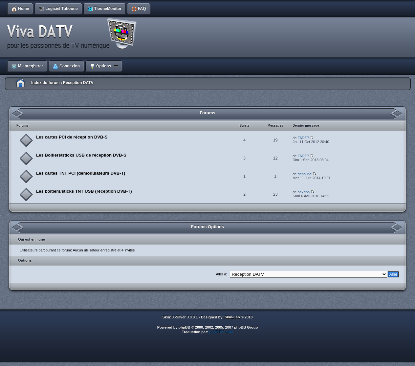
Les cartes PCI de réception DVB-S (72, 137)
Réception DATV (78, 82)
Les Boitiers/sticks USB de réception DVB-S (81, 155)
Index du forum (45, 82)
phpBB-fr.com (221, 332)
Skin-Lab (232, 317)
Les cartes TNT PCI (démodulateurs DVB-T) (80, 173)
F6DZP (303, 138)
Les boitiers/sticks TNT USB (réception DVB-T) (84, 191)
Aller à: (221, 274)
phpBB (184, 327)
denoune (305, 174)
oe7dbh (304, 192)
